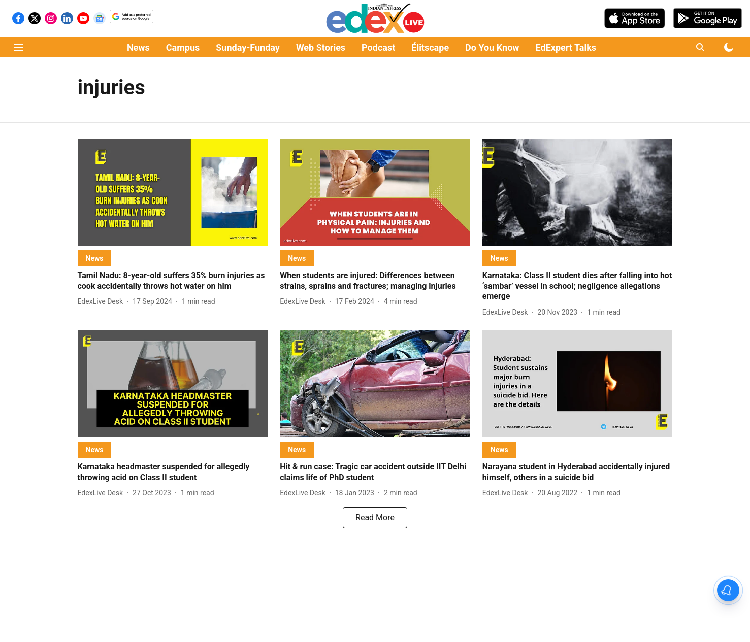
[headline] (173, 281)
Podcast (378, 47)
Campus (183, 47)
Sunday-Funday (248, 47)
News (138, 47)
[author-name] (102, 301)
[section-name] (95, 258)
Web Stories (320, 47)
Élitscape (430, 47)
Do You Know (492, 47)
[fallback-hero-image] (173, 192)
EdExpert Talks (566, 47)
